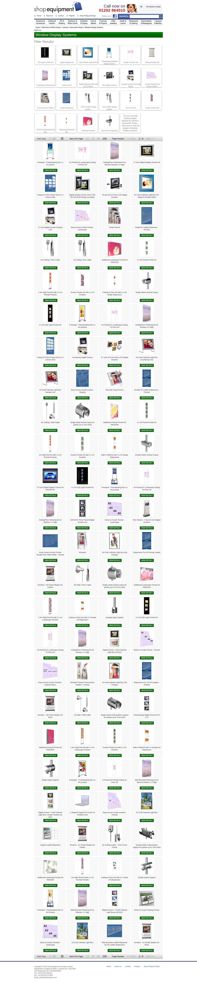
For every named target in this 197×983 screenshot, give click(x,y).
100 (104, 138)
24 (93, 138)
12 (87, 138)
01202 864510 (112, 10)
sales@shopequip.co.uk (48, 977)
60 (98, 138)
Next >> (150, 138)
